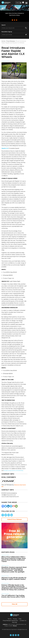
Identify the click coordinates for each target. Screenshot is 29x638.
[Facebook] (2, 506)
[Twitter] (5, 506)
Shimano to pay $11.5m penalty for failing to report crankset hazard (13, 578)
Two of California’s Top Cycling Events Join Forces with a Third (13, 596)
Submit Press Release (14, 519)
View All (14, 604)
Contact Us (23, 620)
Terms (9, 619)
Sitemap (14, 622)
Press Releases (10, 41)
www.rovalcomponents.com (10, 496)
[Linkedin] (8, 506)
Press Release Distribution (10, 620)
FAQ (20, 619)
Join (17, 2)
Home (3, 41)
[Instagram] (11, 506)
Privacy (15, 619)
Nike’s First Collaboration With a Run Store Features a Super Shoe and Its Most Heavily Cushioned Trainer (13, 559)
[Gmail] (13, 506)
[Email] (16, 506)
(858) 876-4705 (21, 625)
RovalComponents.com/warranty (13, 470)
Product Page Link (8, 278)
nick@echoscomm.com (8, 495)
